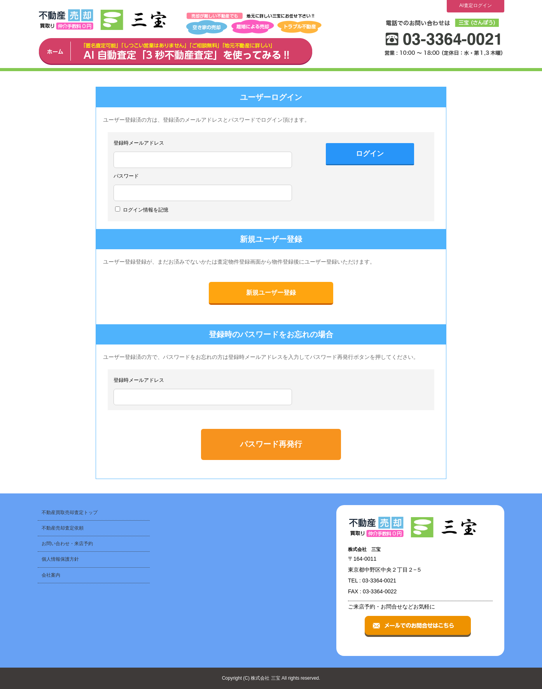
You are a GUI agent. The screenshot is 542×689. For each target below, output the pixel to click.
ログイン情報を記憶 (141, 209)
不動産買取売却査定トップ (70, 512)
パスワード (126, 176)
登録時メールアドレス (139, 143)
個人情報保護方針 (60, 559)
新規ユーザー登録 (271, 292)
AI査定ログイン (475, 5)
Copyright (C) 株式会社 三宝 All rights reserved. (271, 678)
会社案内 (51, 575)
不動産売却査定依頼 (63, 528)
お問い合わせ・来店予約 (67, 543)
